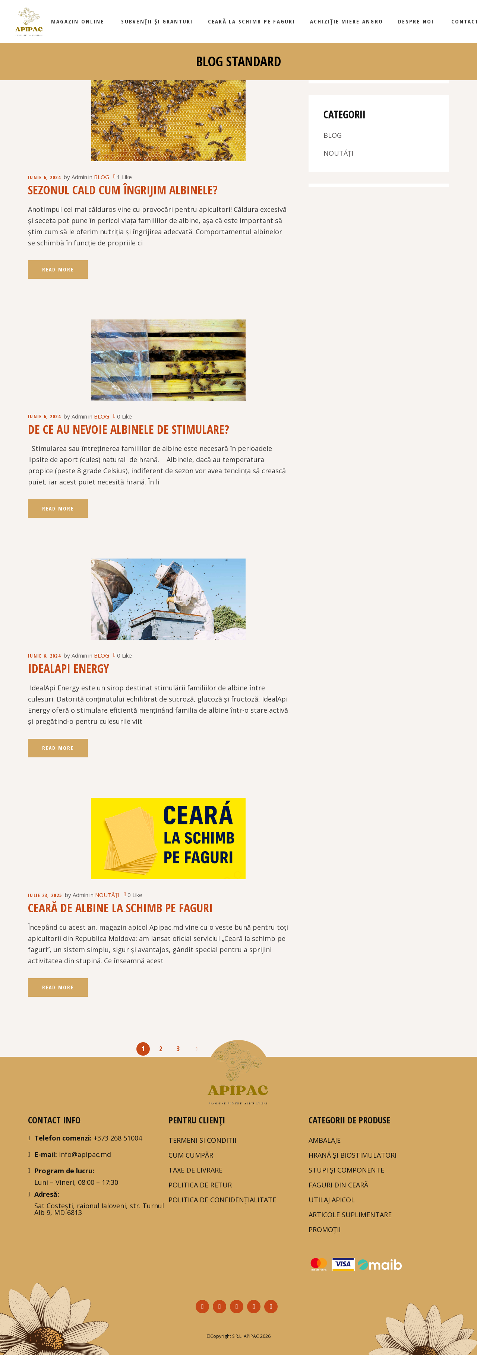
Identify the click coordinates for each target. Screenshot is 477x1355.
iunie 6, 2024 (44, 177)
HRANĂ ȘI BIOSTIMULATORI (353, 1155)
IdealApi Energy (68, 668)
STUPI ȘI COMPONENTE (346, 1169)
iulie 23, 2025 (45, 895)
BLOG (101, 177)
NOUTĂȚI (107, 894)
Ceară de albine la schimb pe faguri (120, 908)
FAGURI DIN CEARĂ (338, 1184)
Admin (79, 177)
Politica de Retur (200, 1184)
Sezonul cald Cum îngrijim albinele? (123, 190)
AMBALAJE (325, 1140)
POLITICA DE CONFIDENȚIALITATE (222, 1199)
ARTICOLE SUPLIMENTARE (350, 1214)
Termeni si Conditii (202, 1140)
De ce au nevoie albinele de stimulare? (128, 429)
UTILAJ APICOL (332, 1199)
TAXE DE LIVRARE (195, 1169)
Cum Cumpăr (190, 1155)
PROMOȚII (325, 1229)
